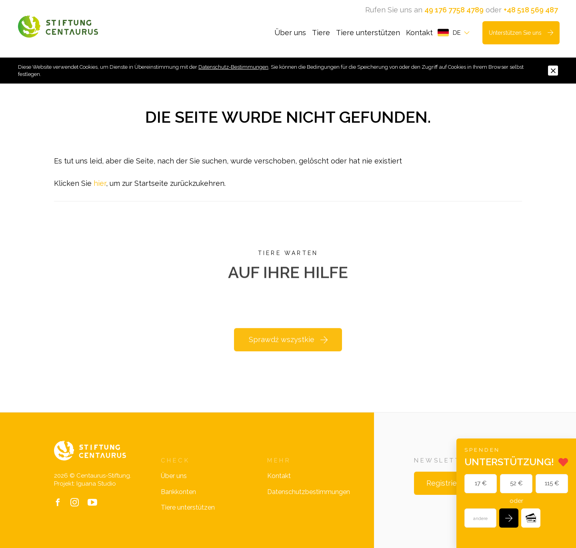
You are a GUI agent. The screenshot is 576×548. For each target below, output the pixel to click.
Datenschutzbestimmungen (308, 492)
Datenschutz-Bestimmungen (233, 67)
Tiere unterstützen (368, 32)
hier (100, 183)
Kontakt (419, 32)
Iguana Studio (96, 483)
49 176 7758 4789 (454, 10)
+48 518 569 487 (531, 10)
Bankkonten (178, 492)
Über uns (290, 32)
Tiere (321, 32)
